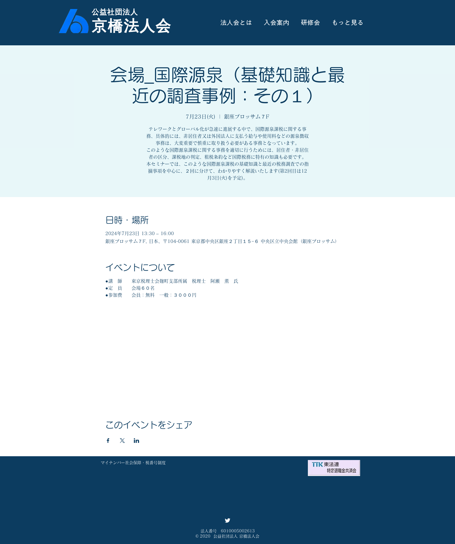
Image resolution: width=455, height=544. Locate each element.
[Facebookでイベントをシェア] (108, 440)
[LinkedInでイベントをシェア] (136, 440)
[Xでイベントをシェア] (122, 440)
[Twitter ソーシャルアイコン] (227, 520)
